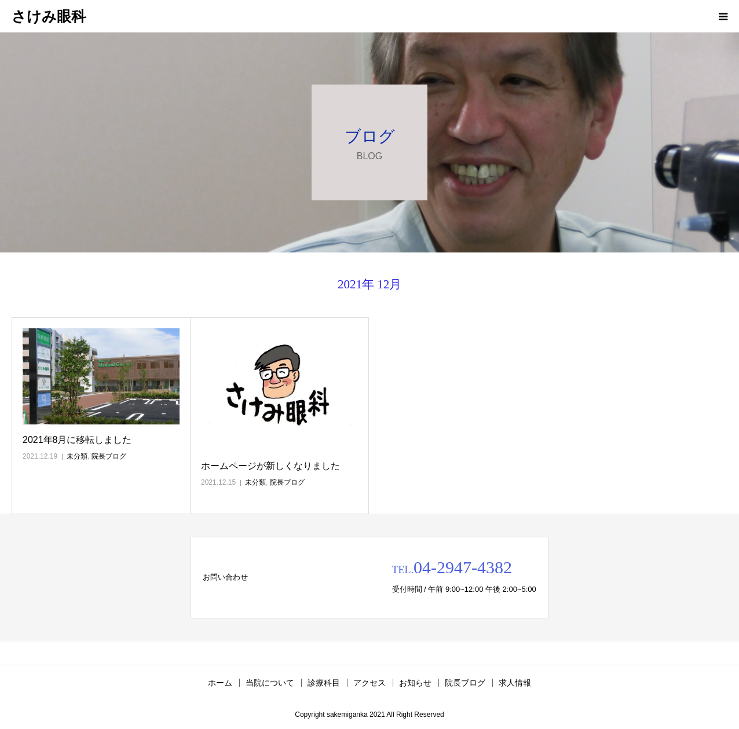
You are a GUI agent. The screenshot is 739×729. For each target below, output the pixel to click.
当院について (270, 683)
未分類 (77, 456)
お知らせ (415, 683)
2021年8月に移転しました (77, 440)
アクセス (369, 683)
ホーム (220, 683)
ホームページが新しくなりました (270, 466)
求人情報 (515, 683)
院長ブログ (109, 456)
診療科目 (324, 683)
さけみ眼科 (49, 16)
